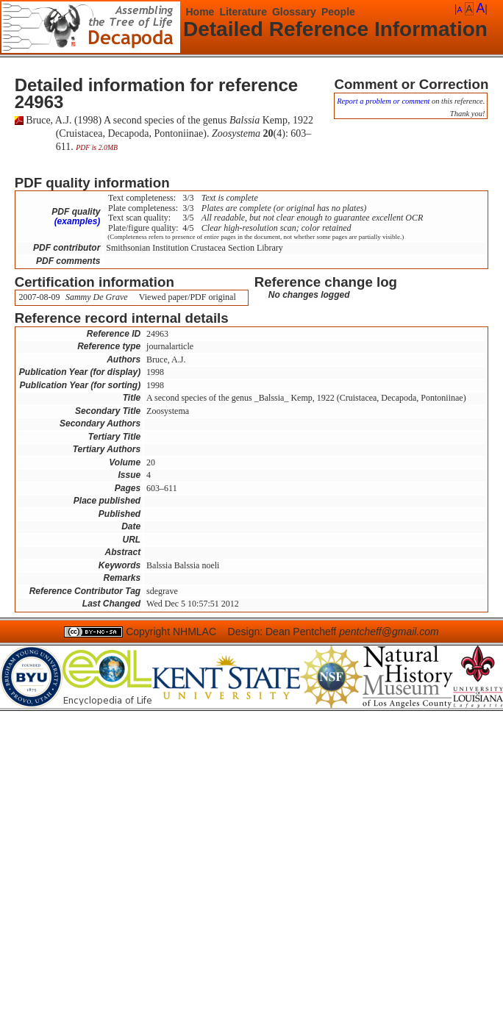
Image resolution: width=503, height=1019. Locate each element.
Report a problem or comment (383, 101)
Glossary (294, 12)
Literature (243, 12)
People (338, 12)
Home (200, 12)
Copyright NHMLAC (171, 631)
